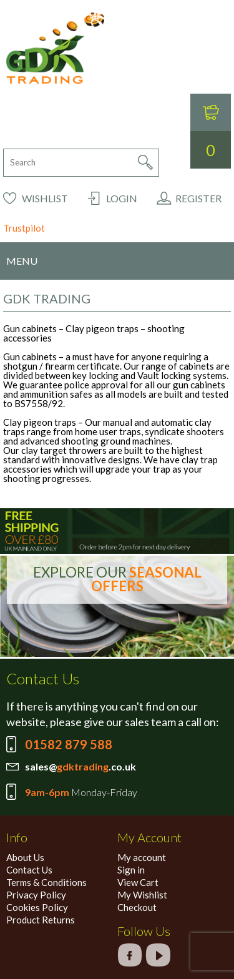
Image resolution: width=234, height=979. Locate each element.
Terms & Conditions (46, 882)
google (157, 955)
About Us (25, 857)
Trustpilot (24, 228)
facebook (129, 955)
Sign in (131, 869)
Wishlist (45, 198)
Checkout (137, 907)
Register (198, 198)
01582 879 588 (68, 744)
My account (141, 857)
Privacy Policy (36, 894)
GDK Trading (55, 48)
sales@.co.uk (80, 766)
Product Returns (40, 919)
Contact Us (29, 869)
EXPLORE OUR (117, 579)
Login (121, 198)
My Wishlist (142, 894)
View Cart (137, 882)
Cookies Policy (37, 907)
